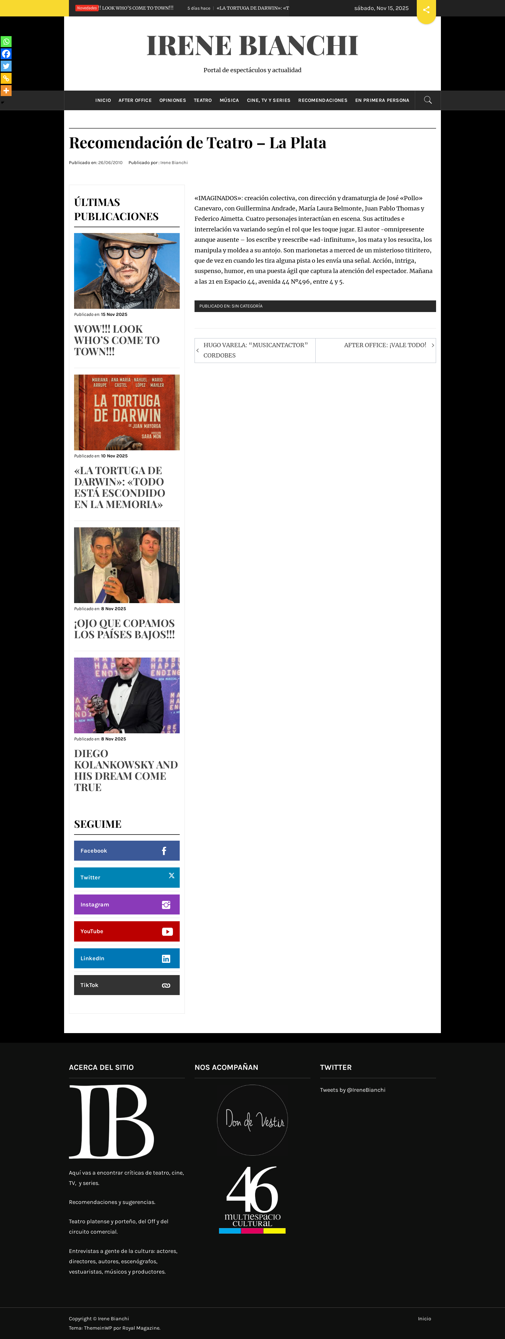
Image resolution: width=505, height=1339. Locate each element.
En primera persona (382, 100)
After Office (135, 100)
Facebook (94, 850)
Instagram (95, 904)
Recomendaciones (323, 100)
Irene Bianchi (252, 44)
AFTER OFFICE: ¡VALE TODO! (385, 345)
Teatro (203, 100)
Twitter (90, 877)
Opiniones (172, 100)
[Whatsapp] (6, 41)
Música (229, 100)
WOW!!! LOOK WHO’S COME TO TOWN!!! (116, 8)
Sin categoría (247, 306)
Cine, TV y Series (269, 100)
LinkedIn (92, 958)
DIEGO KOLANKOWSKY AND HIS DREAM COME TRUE (126, 770)
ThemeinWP (98, 1328)
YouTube (92, 931)
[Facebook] (6, 53)
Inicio (103, 100)
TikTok (90, 985)
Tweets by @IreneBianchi (353, 1089)
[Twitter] (6, 66)
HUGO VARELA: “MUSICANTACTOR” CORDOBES (256, 350)
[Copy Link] (6, 78)
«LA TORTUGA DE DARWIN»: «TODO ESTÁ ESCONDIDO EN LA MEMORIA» (288, 8)
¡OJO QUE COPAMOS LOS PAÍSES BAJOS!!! (124, 628)
